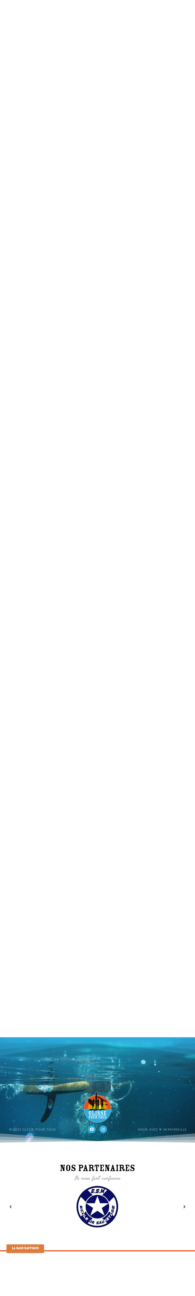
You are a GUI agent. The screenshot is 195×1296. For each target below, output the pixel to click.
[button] (25, 1248)
